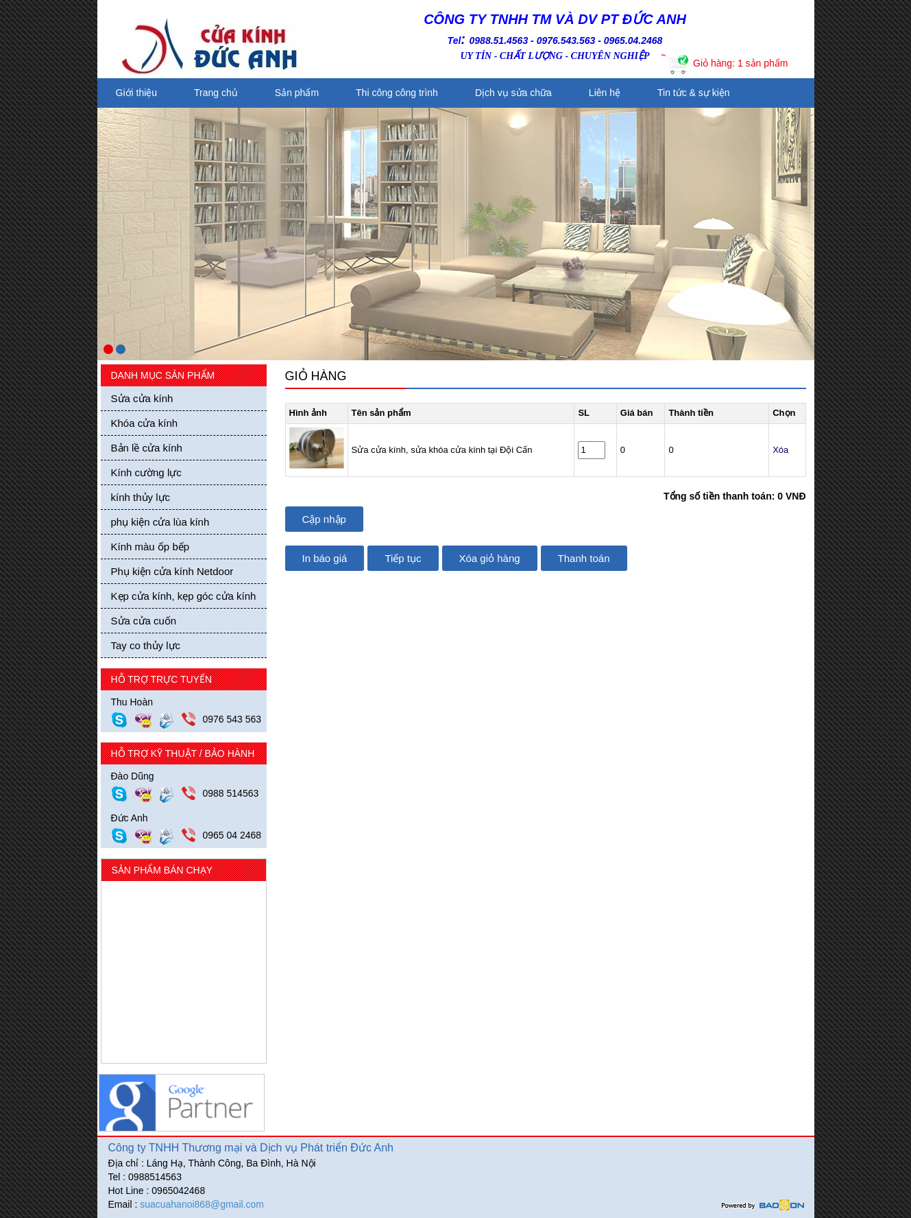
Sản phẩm (297, 92)
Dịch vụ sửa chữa (513, 92)
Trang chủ (216, 92)
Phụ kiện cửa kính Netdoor (172, 571)
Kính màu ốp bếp (150, 546)
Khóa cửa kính (144, 423)
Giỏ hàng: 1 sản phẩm (740, 63)
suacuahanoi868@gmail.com (202, 1204)
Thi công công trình (397, 92)
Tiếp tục (403, 558)
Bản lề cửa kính (146, 448)
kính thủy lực (141, 497)
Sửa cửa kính (142, 398)
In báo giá (325, 558)
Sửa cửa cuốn (144, 620)
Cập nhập (324, 519)
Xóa (780, 450)
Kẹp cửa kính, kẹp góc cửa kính (183, 596)
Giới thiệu (137, 92)
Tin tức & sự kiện (693, 92)
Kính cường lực (146, 472)
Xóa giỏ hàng (489, 558)
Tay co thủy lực (146, 645)
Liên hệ (604, 92)
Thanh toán (584, 558)
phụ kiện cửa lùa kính (160, 522)
